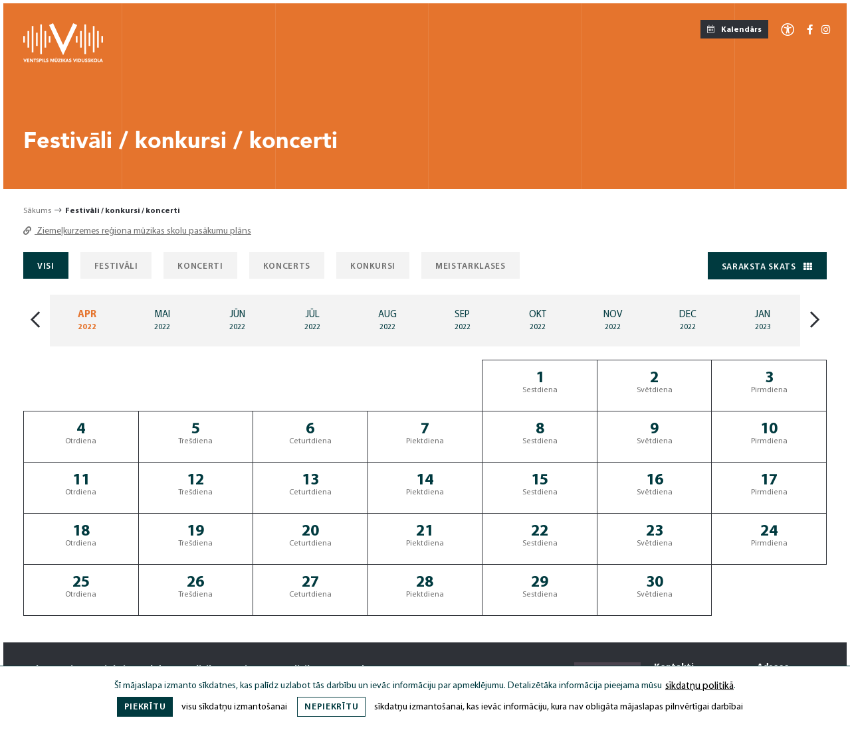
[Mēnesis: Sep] (462, 320)
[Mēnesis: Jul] (312, 320)
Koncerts (286, 266)
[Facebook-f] (810, 31)
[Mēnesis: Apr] (87, 320)
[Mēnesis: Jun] (237, 320)
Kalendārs (734, 29)
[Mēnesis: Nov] (612, 320)
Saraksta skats (767, 266)
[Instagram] (825, 31)
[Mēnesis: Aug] (387, 320)
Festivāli (116, 266)
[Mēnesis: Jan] (762, 320)
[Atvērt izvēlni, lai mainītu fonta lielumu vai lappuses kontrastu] (787, 29)
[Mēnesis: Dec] (687, 320)
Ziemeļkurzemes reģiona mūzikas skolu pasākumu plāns (137, 231)
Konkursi (372, 266)
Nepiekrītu (331, 707)
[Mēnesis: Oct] (537, 320)
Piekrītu (145, 707)
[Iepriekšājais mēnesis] (35, 320)
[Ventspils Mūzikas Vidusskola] (63, 60)
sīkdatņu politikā (699, 687)
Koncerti (200, 266)
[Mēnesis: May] (162, 320)
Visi (45, 266)
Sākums (37, 211)
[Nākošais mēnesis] (814, 320)
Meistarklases (470, 266)
